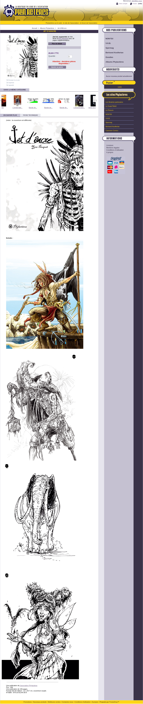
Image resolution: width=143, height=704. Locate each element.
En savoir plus (10, 115)
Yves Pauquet (63, 38)
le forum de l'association (88, 23)
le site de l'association (71, 23)
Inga (8, 107)
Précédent (0, 100)
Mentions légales (112, 148)
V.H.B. (108, 43)
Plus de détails (57, 43)
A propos (109, 152)
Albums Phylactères (47, 28)
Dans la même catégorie (15, 90)
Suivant (96, 100)
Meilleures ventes (54, 702)
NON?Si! (109, 39)
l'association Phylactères (28, 685)
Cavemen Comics (112, 130)
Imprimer (11, 82)
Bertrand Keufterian (114, 52)
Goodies (109, 57)
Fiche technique (30, 115)
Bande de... (40, 107)
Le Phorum (109, 110)
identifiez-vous (137, 1)
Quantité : (52, 56)
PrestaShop (113, 702)
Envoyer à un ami (14, 80)
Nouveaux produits (39, 702)
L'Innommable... (86, 107)
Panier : (135, 3)
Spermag (110, 48)
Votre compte (123, 3)
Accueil (34, 28)
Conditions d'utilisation (115, 150)
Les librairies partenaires (114, 102)
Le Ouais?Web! (111, 106)
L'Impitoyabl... (24, 107)
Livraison (109, 145)
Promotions (28, 702)
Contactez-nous (67, 702)
